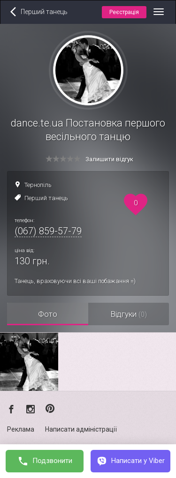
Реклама (20, 429)
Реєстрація (124, 12)
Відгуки (128, 314)
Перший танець (46, 198)
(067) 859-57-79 (48, 231)
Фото (47, 314)
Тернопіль (38, 184)
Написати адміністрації (81, 429)
